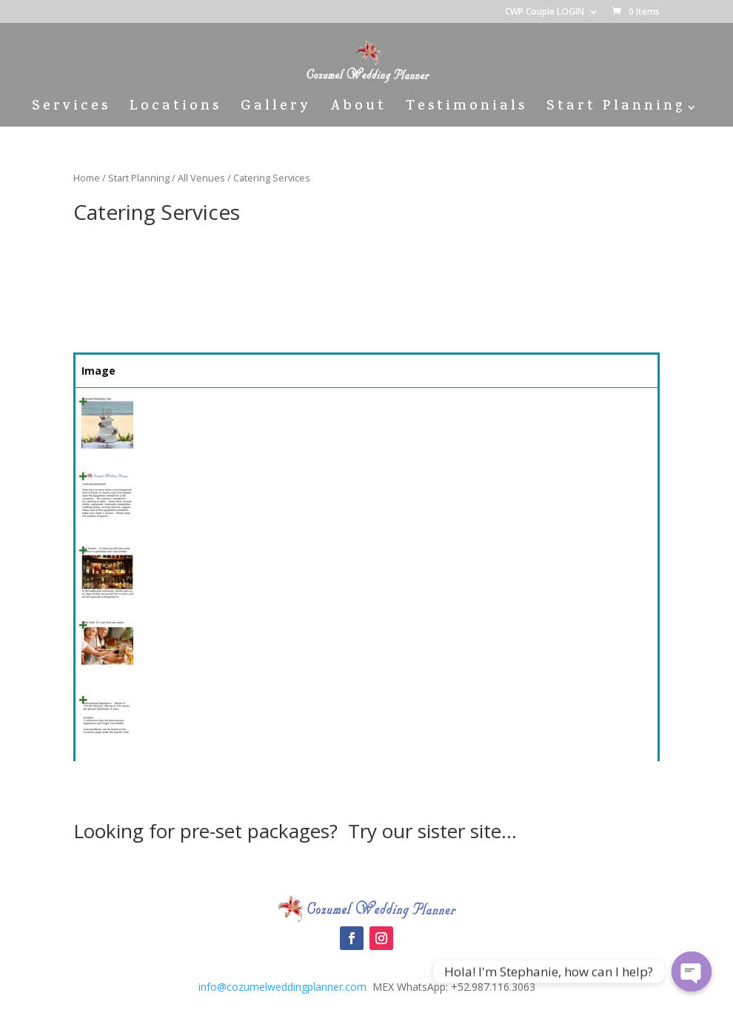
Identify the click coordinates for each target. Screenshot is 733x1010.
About (358, 110)
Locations (175, 110)
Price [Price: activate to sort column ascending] (542, 371)
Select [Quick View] (618, 409)
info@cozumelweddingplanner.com (282, 987)
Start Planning (615, 110)
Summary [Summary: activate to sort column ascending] (255, 371)
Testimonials (466, 110)
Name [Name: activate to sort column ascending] (162, 371)
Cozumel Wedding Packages (366, 868)
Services (71, 110)
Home (86, 177)
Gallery (276, 110)
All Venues (201, 177)
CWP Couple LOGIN (544, 12)
